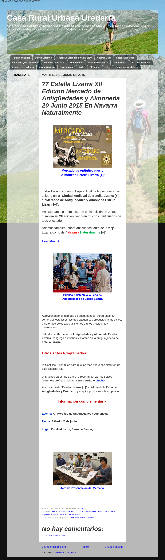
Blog (107, 67)
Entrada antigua (114, 546)
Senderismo (76, 62)
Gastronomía (67, 67)
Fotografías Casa (125, 57)
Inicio (86, 546)
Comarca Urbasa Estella (85, 511)
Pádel (82, 67)
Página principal (21, 57)
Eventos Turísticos (59, 515)
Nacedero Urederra (98, 62)
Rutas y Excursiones (23, 67)
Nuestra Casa (104, 57)
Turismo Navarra (74, 515)
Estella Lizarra (103, 511)
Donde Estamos (43, 57)
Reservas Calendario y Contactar (74, 57)
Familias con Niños (54, 62)
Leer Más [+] (51, 241)
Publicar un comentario (55, 535)
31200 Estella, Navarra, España (80, 517)
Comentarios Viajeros (126, 67)
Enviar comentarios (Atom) (65, 552)
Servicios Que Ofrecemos (25, 62)
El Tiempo (95, 67)
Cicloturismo (119, 62)
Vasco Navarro (47, 67)
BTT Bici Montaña (140, 62)
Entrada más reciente (54, 546)
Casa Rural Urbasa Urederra (61, 17)
